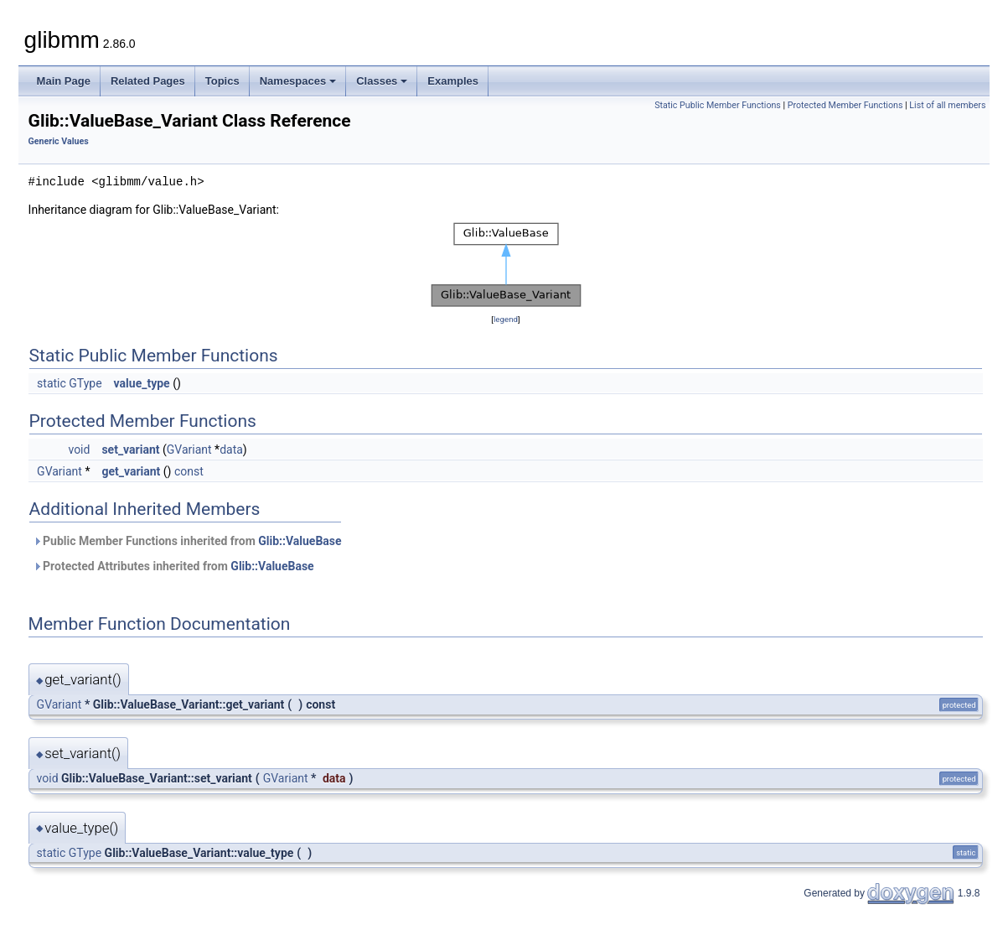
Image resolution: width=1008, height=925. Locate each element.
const (189, 471)
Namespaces (298, 81)
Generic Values (58, 141)
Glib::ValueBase (299, 541)
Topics (222, 81)
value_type (142, 383)
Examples (452, 81)
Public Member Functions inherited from (187, 541)
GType (85, 383)
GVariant (189, 449)
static (51, 383)
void (79, 449)
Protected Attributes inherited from (173, 566)
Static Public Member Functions (717, 105)
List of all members (947, 105)
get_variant (130, 471)
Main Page (63, 81)
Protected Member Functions (845, 105)
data (231, 449)
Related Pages (148, 81)
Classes (381, 81)
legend (506, 319)
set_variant (130, 449)
